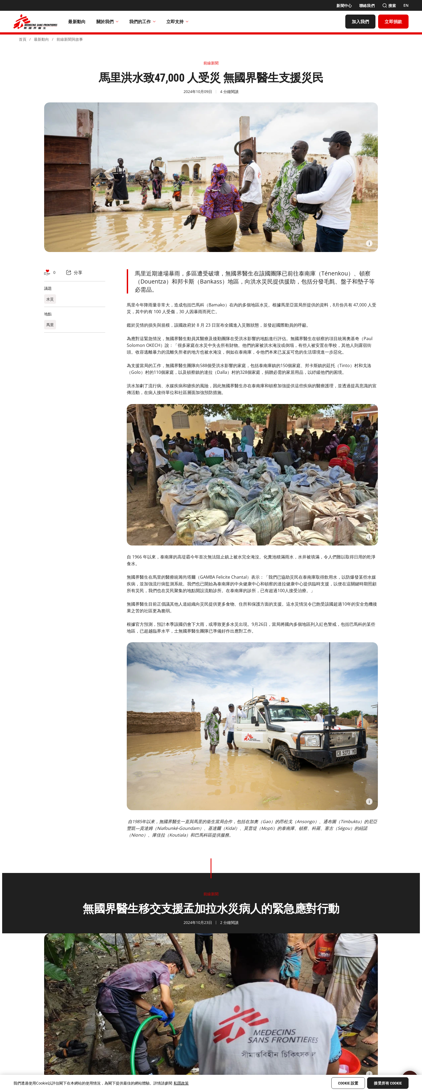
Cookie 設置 (348, 1083)
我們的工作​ (142, 22)
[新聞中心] (344, 5)
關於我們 (107, 22)
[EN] (406, 5)
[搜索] (389, 5)
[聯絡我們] (367, 5)
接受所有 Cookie (388, 1083)
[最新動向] (77, 22)
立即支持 (177, 22)
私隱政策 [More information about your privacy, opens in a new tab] (181, 1083)
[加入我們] (360, 22)
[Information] (369, 243)
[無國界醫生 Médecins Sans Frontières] (35, 21)
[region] (211, 1083)
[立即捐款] (393, 22)
